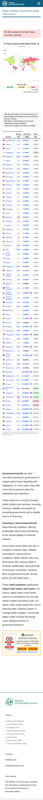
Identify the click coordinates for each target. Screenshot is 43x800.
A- (18, 225)
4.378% (26, 275)
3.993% (26, 258)
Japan (8, 161)
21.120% (25, 425)
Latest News (12, 737)
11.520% (25, 384)
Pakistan (9, 393)
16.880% (25, 421)
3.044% (26, 177)
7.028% (26, 343)
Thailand (9, 157)
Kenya (8, 384)
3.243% (26, 185)
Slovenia (9, 205)
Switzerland (10, 140)
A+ (18, 148)
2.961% (26, 169)
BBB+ (18, 157)
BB (18, 355)
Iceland (8, 343)
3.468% (26, 209)
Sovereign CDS (13, 728)
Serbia (8, 306)
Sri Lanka (9, 380)
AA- (18, 217)
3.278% (26, 189)
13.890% (25, 401)
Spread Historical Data (16, 731)
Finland (8, 201)
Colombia (9, 397)
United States (8, 275)
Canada (9, 221)
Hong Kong (10, 173)
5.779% (26, 318)
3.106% (26, 181)
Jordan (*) (9, 360)
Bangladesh (10, 376)
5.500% (26, 306)
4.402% (26, 279)
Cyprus (8, 225)
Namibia (9, 372)
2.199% (26, 157)
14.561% (25, 405)
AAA (18, 140)
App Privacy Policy (14, 740)
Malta (8, 262)
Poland (8, 319)
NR (18, 405)
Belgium (9, 217)
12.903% (25, 393)
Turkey (8, 429)
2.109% (26, 153)
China (8, 149)
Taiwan (8, 144)
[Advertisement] (21, 24)
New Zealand (9, 288)
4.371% (26, 271)
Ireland (8, 189)
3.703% (26, 233)
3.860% (26, 249)
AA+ (18, 144)
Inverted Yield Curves (15, 734)
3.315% (26, 193)
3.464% (26, 205)
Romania (9, 347)
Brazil (8, 401)
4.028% (26, 262)
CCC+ (18, 368)
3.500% (26, 213)
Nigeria (8, 409)
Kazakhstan (10, 413)
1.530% (26, 144)
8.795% (26, 355)
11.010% (25, 376)
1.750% (26, 148)
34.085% (25, 429)
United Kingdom (9, 298)
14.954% (25, 409)
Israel (8, 258)
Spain (8, 213)
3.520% (26, 217)
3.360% (26, 197)
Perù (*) (9, 323)
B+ (18, 376)
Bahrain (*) (10, 351)
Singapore (10, 153)
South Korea (8, 254)
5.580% (26, 314)
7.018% (26, 339)
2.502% (26, 161)
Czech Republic (9, 293)
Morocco (9, 185)
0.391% (26, 140)
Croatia (8, 197)
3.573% (26, 229)
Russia (8, 405)
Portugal (9, 209)
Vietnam (9, 271)
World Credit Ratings (15, 721)
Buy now (22, 649)
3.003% (26, 173)
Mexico (8, 364)
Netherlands (10, 181)
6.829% (26, 331)
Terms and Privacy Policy (17, 744)
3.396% (26, 201)
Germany (9, 177)
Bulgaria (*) (10, 267)
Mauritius (9, 310)
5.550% (26, 310)
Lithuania (9, 241)
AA (18, 205)
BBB (18, 245)
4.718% (26, 288)
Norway (9, 279)
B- (18, 393)
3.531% (26, 221)
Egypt (8, 425)
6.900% (26, 335)
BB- (18, 360)
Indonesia (9, 331)
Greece (8, 245)
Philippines (10, 335)
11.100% (25, 380)
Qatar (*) (9, 284)
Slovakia (9, 237)
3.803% (26, 241)
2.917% (26, 165)
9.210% (26, 364)
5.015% (26, 302)
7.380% (26, 347)
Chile (8, 315)
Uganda (9, 417)
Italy (7, 249)
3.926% (26, 254)
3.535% (26, 225)
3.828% (26, 245)
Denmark (9, 169)
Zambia (8, 421)
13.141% (25, 397)
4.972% (26, 298)
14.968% (25, 413)
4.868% (26, 293)
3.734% (26, 237)
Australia (9, 302)
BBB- (18, 185)
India (7, 339)
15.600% (25, 417)
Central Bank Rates (15, 724)
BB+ (18, 271)
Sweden (9, 165)
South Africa (8, 355)
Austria (8, 193)
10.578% (25, 372)
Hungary (9, 327)
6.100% (26, 327)
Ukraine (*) (10, 368)
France (8, 233)
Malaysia (9, 229)
